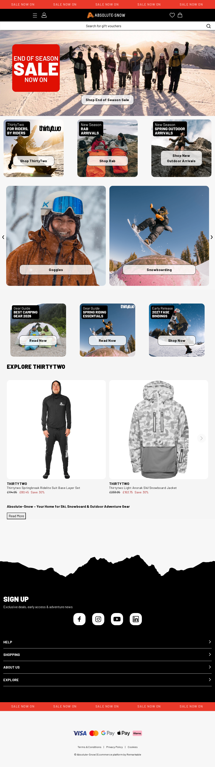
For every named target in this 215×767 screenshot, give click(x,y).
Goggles (56, 269)
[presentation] (3, 237)
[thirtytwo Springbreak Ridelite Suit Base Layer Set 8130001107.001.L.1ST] (56, 429)
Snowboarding (159, 269)
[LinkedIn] (136, 619)
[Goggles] (56, 236)
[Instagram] (98, 619)
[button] (107, 642)
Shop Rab (107, 161)
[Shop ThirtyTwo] (34, 148)
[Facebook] (79, 619)
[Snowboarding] (159, 236)
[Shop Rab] (107, 148)
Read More (16, 516)
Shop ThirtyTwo (33, 161)
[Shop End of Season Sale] (107, 73)
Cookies (133, 746)
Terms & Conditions (89, 746)
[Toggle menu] (36, 15)
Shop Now (177, 340)
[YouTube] (117, 619)
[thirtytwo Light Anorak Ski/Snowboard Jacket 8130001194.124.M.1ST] (158, 429)
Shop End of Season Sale (107, 100)
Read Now (38, 340)
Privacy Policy (114, 746)
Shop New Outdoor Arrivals (181, 158)
